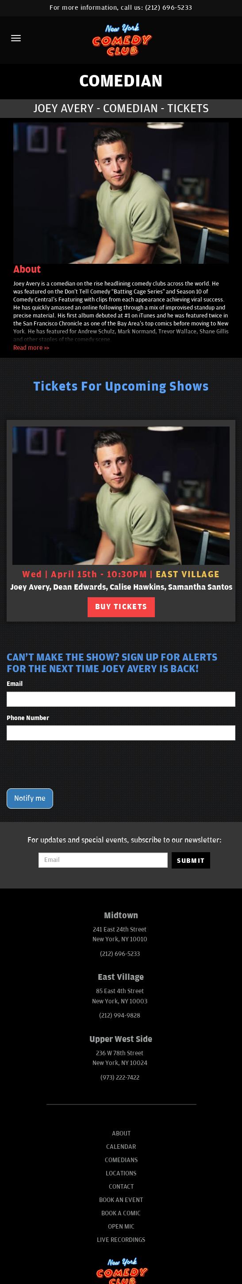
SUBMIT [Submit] (191, 861)
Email (15, 684)
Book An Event (121, 1200)
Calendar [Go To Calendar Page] (121, 1147)
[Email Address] (103, 860)
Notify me (30, 798)
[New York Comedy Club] (121, 39)
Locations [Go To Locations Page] (121, 1173)
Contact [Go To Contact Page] (121, 1186)
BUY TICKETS (121, 607)
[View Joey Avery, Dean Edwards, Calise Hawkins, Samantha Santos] (121, 496)
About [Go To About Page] (121, 1133)
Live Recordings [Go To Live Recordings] (121, 1240)
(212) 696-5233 (168, 8)
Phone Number (28, 718)
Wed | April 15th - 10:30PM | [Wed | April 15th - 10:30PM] (121, 574)
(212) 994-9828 (119, 1015)
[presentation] (74, 764)
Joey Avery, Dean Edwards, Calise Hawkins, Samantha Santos (121, 587)
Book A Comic (121, 1213)
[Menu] (16, 38)
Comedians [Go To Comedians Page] (121, 1160)
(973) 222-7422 (119, 1077)
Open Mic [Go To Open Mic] (121, 1226)
